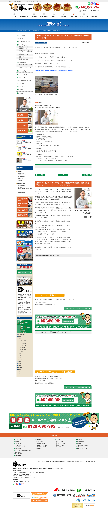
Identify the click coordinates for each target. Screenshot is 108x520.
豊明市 (21, 357)
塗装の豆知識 (21, 35)
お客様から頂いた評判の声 (83, 445)
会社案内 (34, 16)
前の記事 (86, 175)
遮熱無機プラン (21, 192)
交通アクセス (25, 130)
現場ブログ (74, 16)
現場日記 (20, 90)
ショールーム (84, 16)
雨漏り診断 (79, 440)
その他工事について (24, 59)
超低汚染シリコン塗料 (42, 445)
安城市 (21, 353)
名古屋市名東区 (23, 342)
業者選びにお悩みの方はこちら (25, 204)
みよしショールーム (20, 447)
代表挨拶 (25, 120)
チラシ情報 (21, 83)
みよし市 (20, 373)
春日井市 (21, 351)
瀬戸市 (19, 369)
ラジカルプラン (21, 187)
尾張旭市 (20, 367)
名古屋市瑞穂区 (23, 349)
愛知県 (19, 336)
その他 (19, 375)
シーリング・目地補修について (25, 52)
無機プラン (20, 178)
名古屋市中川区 (21, 334)
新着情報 (20, 93)
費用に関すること (22, 62)
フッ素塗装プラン (22, 176)
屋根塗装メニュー (60, 440)
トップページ (18, 440)
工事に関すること (22, 45)
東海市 (21, 359)
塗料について (21, 77)
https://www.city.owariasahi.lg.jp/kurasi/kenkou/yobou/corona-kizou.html (54, 70)
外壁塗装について (23, 47)
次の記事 (41, 175)
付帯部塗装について (24, 50)
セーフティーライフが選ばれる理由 (25, 210)
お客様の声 (94, 16)
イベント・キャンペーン (41, 42)
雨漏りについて (23, 58)
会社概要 (25, 115)
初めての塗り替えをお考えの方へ (25, 199)
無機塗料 (39, 448)
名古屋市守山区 (23, 340)
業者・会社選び (22, 71)
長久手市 (20, 371)
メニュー (54, 16)
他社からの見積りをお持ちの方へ (25, 65)
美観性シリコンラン (22, 175)
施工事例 (64, 16)
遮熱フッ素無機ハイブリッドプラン (25, 189)
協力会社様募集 (18, 454)
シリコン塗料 (40, 441)
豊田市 (19, 365)
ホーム (14, 16)
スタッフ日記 (21, 86)
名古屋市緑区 (22, 347)
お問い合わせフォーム (25, 272)
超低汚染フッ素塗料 (41, 447)
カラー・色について (23, 74)
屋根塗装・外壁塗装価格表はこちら (25, 215)
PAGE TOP (54, 435)
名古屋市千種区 (23, 343)
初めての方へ (24, 16)
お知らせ (20, 38)
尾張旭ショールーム (20, 445)
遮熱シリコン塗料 (61, 443)
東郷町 (19, 361)
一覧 (63, 175)
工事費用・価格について (25, 67)
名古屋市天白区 (23, 345)
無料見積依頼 (67, 321)
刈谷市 (21, 338)
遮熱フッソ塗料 (60, 445)
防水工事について (23, 54)
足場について (22, 56)
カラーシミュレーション (82, 448)
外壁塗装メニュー (40, 440)
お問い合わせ (84, 11)
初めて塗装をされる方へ (24, 41)
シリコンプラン (21, 173)
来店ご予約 (96, 11)
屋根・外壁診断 (80, 441)
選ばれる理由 (44, 16)
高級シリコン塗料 (41, 443)
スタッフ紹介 (25, 125)
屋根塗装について (23, 48)
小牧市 (21, 355)
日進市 (19, 363)
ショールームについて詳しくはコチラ (77, 308)
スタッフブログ (80, 447)
